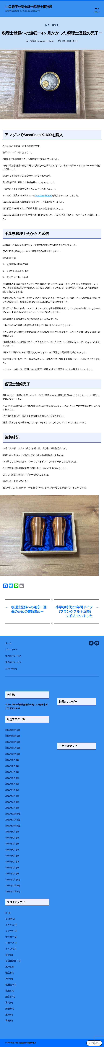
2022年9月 (10, 832)
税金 (7, 990)
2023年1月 (10, 808)
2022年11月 (11, 820)
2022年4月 (10, 861)
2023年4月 (10, 790)
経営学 (8, 996)
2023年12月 (11, 742)
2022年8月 (10, 838)
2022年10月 (11, 826)
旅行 (7, 967)
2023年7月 (10, 772)
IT (6, 913)
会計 (7, 955)
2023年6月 (10, 778)
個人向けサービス (13, 662)
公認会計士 (10, 961)
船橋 (7, 1008)
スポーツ (9, 943)
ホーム (9, 643)
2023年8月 (10, 766)
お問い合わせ (11, 668)
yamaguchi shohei (45, 41)
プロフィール (11, 649)
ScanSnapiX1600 (43, 195)
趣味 (7, 1014)
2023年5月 (10, 784)
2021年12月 (11, 885)
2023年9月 (10, 760)
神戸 (7, 979)
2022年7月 (10, 844)
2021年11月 (11, 891)
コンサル (9, 931)
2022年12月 (11, 814)
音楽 (7, 1020)
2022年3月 (10, 867)
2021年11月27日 (70, 41)
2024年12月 (11, 736)
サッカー (9, 937)
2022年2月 (10, 873)
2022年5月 (10, 855)
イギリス (9, 925)
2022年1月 (10, 879)
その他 (8, 919)
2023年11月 (11, 748)
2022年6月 (10, 850)
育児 (7, 1002)
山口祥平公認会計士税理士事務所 (28, 6)
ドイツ (8, 949)
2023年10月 (11, 754)
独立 (47, 25)
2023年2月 (10, 802)
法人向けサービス (13, 656)
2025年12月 (11, 730)
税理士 (55, 25)
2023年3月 (10, 796)
